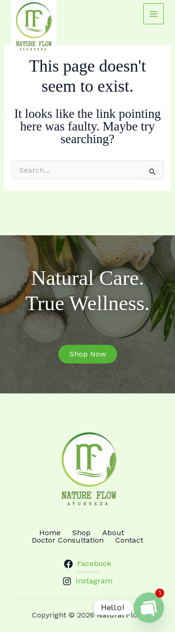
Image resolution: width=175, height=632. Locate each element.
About (113, 533)
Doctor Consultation (68, 540)
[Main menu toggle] (153, 13)
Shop (81, 533)
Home (50, 533)
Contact (129, 540)
